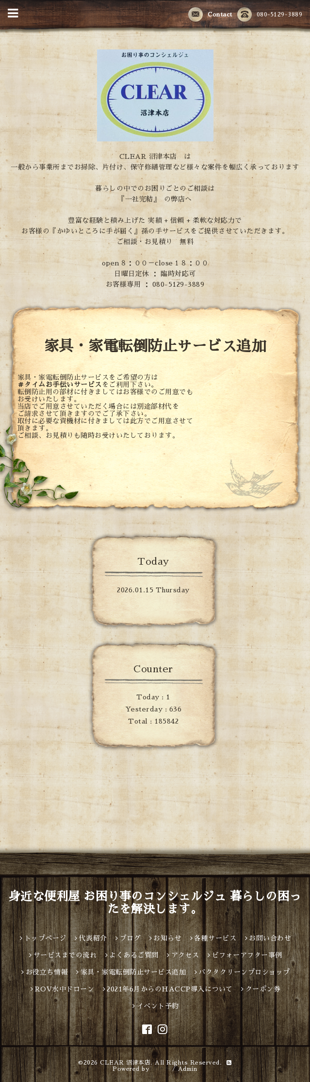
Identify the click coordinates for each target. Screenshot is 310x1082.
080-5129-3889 (270, 15)
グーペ (161, 1069)
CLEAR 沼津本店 (125, 1063)
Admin (187, 1069)
